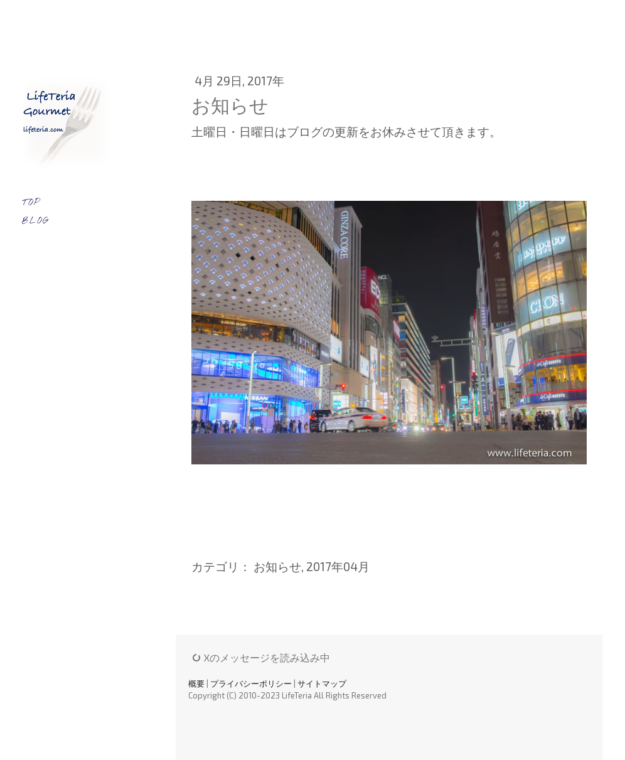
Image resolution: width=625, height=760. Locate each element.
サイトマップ (321, 683)
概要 (196, 683)
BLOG (35, 221)
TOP (31, 203)
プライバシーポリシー (251, 683)
